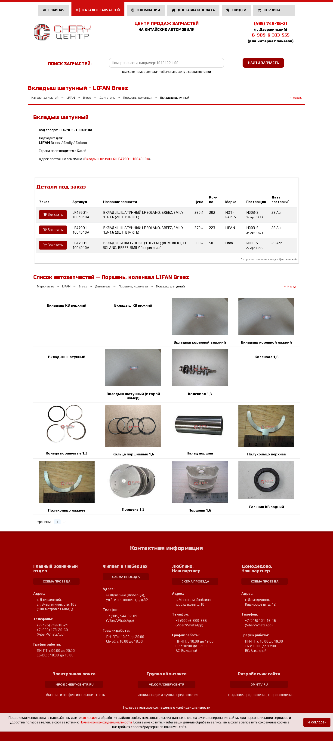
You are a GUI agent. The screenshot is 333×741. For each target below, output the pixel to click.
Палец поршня (200, 453)
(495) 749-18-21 (270, 23)
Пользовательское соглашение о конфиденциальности (166, 707)
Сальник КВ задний (266, 507)
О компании (145, 10)
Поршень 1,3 (133, 509)
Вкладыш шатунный (66, 357)
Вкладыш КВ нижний (133, 305)
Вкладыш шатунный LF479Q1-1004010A (116, 159)
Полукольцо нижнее (66, 510)
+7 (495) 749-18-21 (52, 625)
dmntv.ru (259, 684)
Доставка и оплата (193, 10)
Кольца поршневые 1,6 (133, 454)
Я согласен (317, 722)
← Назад (295, 97)
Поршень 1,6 (199, 510)
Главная (54, 10)
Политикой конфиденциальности (106, 722)
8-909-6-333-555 (271, 35)
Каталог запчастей (98, 10)
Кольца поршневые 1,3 (66, 453)
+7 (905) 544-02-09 (121, 616)
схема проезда (56, 581)
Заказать (53, 215)
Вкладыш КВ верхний (66, 305)
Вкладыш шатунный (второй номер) (133, 396)
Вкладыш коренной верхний (200, 342)
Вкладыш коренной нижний (266, 342)
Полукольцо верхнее (266, 454)
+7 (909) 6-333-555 (191, 620)
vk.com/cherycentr (166, 684)
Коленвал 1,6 (266, 357)
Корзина (269, 10)
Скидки (236, 10)
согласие (88, 718)
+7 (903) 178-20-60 (52, 630)
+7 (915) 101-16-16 (260, 620)
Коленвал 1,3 (200, 394)
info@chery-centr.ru (74, 684)
